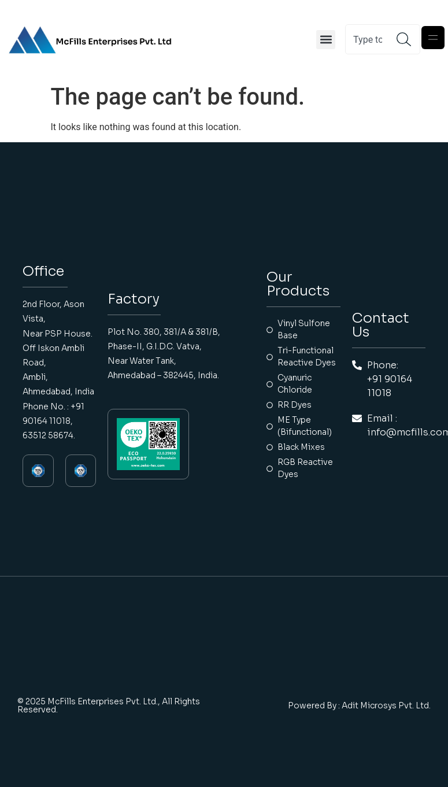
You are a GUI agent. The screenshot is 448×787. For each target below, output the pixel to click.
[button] (325, 39)
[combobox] (371, 39)
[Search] (408, 39)
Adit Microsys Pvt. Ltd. (386, 705)
